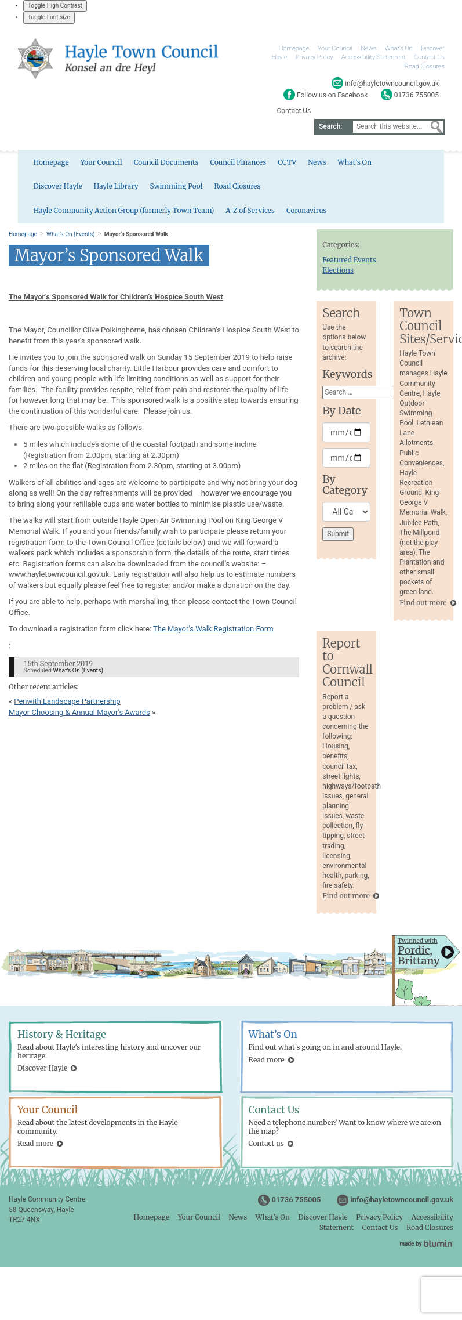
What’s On (399, 48)
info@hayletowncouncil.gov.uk (401, 1203)
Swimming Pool (98, 189)
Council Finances (221, 164)
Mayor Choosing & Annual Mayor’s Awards (79, 715)
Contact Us (429, 57)
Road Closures (425, 66)
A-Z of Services (414, 189)
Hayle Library (37, 189)
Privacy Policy (314, 57)
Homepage (294, 48)
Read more (267, 1062)
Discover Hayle (392, 164)
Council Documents (148, 164)
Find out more (422, 605)
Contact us (266, 1146)
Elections (338, 273)
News (368, 48)
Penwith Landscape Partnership (67, 704)
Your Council (335, 48)
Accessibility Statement (373, 57)
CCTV (271, 164)
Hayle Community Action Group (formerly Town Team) (286, 189)
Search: (331, 126)
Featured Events (349, 262)
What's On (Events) (70, 237)
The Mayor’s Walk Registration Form (213, 632)
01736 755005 (296, 1203)
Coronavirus (34, 214)
